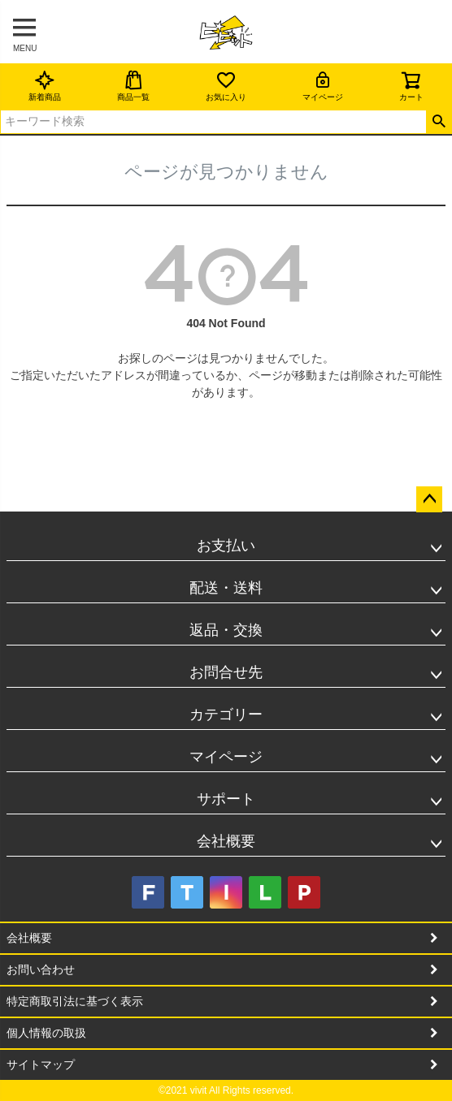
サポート (226, 799)
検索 (438, 121)
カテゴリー (226, 714)
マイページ (322, 85)
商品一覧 (133, 85)
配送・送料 (226, 588)
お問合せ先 (226, 672)
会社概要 (226, 841)
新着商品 (44, 85)
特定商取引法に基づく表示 (75, 1001)
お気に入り (226, 85)
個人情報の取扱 (46, 1032)
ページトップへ (429, 499)
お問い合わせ (41, 969)
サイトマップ (41, 1064)
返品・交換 (226, 630)
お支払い (226, 546)
